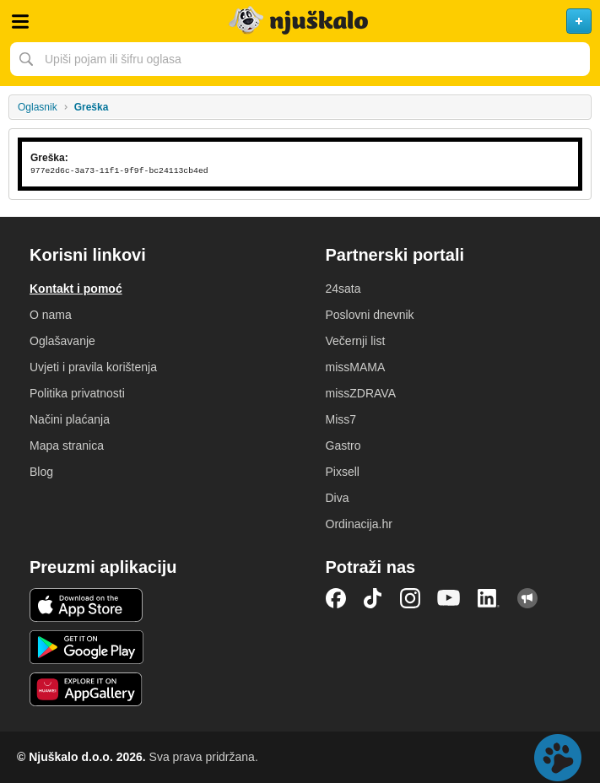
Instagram (410, 598)
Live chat (557, 757)
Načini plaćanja (70, 419)
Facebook (336, 598)
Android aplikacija (86, 647)
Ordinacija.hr (359, 524)
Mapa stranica (67, 445)
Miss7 (341, 419)
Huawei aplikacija (86, 689)
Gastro (343, 445)
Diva (337, 498)
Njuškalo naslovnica (300, 21)
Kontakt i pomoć (76, 288)
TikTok (373, 598)
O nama (51, 314)
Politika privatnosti (77, 393)
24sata (343, 288)
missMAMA (356, 367)
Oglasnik (37, 107)
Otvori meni (20, 21)
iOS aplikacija (86, 605)
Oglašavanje (62, 341)
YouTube (449, 598)
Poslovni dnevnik (370, 314)
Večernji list (356, 341)
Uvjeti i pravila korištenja (93, 367)
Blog (41, 471)
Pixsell (342, 471)
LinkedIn (488, 598)
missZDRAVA (361, 393)
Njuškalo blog (527, 598)
